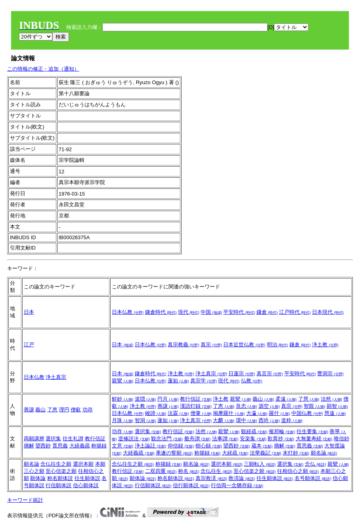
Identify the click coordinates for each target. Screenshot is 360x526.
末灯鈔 (296, 453)
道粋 (292, 420)
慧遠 (335, 413)
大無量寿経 (314, 439)
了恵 (52, 410)
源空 (269, 406)
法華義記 (265, 453)
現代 (188, 312)
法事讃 (225, 439)
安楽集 (253, 439)
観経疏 (254, 431)
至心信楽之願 (61, 471)
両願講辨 (34, 439)
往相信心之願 (298, 471)
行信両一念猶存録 (237, 485)
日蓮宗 (241, 373)
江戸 (29, 344)
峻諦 (156, 413)
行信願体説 (58, 485)
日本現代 (328, 312)
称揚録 (99, 446)
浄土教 (325, 344)
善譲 (29, 410)
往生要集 (312, 431)
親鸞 (122, 381)
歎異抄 (281, 439)
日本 (29, 312)
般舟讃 (197, 439)
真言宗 (270, 373)
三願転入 (260, 464)
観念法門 (167, 439)
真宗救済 (211, 478)
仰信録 (181, 446)
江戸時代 (295, 312)
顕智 (337, 406)
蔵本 (262, 446)
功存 (87, 410)
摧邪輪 (282, 431)
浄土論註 (151, 446)
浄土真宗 (56, 377)
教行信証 (196, 399)
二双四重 (161, 471)
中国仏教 (307, 413)
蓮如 (178, 381)
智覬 (314, 406)
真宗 (211, 344)
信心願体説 (86, 485)
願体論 (38, 478)
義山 (40, 410)
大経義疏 (79, 446)
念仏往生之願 (55, 464)
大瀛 (257, 413)
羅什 (279, 413)
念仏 (315, 464)
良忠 (246, 406)
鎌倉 (267, 312)
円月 (168, 399)
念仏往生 (216, 471)
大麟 (223, 420)
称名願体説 (60, 478)
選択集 (53, 439)
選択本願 (83, 464)
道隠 (145, 399)
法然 (331, 399)
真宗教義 (183, 344)
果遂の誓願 (174, 453)
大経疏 (235, 453)
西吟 (269, 420)
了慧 (309, 399)
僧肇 (201, 413)
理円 (64, 410)
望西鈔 (43, 446)
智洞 (145, 420)
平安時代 (239, 312)
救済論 (241, 478)
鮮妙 (122, 399)
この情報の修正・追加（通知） (43, 69)
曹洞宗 (330, 373)
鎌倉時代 (161, 312)
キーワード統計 (25, 500)
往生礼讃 (73, 439)
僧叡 (76, 410)
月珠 (122, 420)
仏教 (251, 381)
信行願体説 (191, 485)
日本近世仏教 (244, 344)
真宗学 (203, 381)
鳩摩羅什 (229, 413)
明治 (277, 344)
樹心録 (208, 446)
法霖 (178, 413)
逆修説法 (134, 439)
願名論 (324, 453)
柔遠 (286, 399)
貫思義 (60, 446)
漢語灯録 (196, 406)
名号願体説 (313, 478)
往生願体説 (87, 478)
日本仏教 (128, 312)
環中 (246, 420)
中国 (211, 312)
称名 (188, 471)
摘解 (29, 446)
